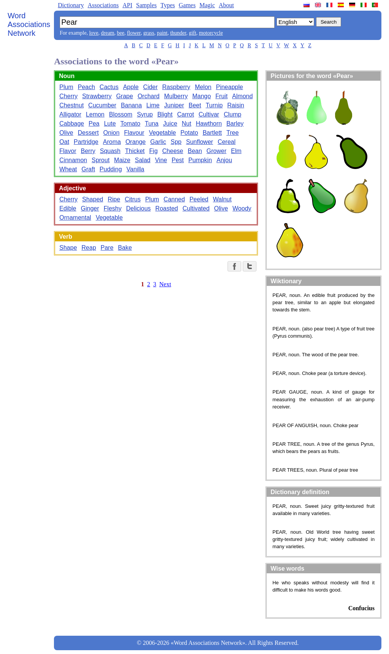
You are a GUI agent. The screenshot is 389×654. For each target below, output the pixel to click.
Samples (146, 5)
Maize (122, 160)
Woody (241, 208)
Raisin (235, 105)
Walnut (222, 199)
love (93, 33)
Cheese (172, 151)
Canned (174, 199)
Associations (103, 5)
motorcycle (211, 33)
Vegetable (162, 132)
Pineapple (229, 87)
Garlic (158, 142)
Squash (110, 151)
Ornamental (75, 217)
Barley (235, 123)
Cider (150, 87)
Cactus (109, 87)
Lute (110, 123)
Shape (68, 247)
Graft (88, 169)
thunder (178, 33)
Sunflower (199, 142)
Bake (125, 247)
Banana (131, 105)
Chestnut (71, 105)
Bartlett (212, 132)
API (127, 5)
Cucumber (102, 105)
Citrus (133, 199)
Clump (232, 114)
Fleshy (113, 208)
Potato (189, 132)
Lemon (95, 114)
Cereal (227, 142)
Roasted (166, 208)
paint (162, 33)
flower (134, 33)
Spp (176, 142)
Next (165, 284)
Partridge (86, 142)
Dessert (88, 132)
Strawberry (96, 96)
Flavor (67, 151)
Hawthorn (208, 123)
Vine (161, 160)
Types (167, 5)
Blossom (120, 114)
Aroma (112, 142)
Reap (89, 247)
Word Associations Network (29, 24)
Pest (178, 160)
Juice (170, 123)
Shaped (92, 199)
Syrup (145, 114)
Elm (236, 151)
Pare (107, 247)
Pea (94, 123)
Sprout (100, 160)
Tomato (130, 123)
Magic (207, 5)
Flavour (134, 132)
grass (148, 33)
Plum (66, 87)
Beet (194, 105)
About (226, 5)
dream (107, 33)
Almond (242, 96)
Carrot (185, 114)
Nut (186, 123)
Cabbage (71, 123)
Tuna (151, 123)
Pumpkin (200, 160)
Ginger (90, 208)
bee (120, 33)
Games (187, 5)
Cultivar (209, 114)
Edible (67, 208)
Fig (153, 151)
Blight (164, 114)
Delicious (138, 208)
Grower (216, 151)
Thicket (135, 151)
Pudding (111, 169)
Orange (135, 142)
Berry (88, 151)
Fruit (221, 96)
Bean (195, 151)
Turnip (214, 105)
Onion (111, 132)
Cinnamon (73, 160)
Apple (131, 87)
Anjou (224, 160)
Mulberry (176, 96)
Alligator (70, 114)
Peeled (199, 199)
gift (192, 33)
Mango (201, 96)
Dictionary (71, 5)
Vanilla (135, 169)
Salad (142, 160)
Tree (232, 132)
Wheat (68, 169)
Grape (124, 96)
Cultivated (195, 208)
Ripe (114, 199)
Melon (203, 87)
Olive (66, 132)
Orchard (149, 96)
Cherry (68, 96)
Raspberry (176, 87)
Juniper (174, 105)
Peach (86, 87)
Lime (153, 105)
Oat (64, 142)
